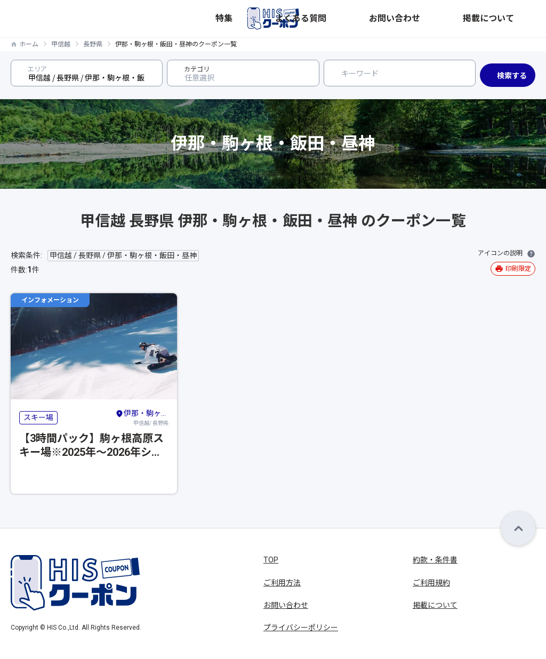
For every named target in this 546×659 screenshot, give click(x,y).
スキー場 (38, 417)
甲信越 (60, 44)
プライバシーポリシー (300, 627)
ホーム (28, 44)
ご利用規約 (431, 582)
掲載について (513, 18)
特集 (355, 18)
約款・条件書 (435, 560)
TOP (270, 560)
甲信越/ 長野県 (141, 417)
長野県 (92, 44)
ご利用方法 (282, 582)
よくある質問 (397, 18)
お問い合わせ (455, 18)
